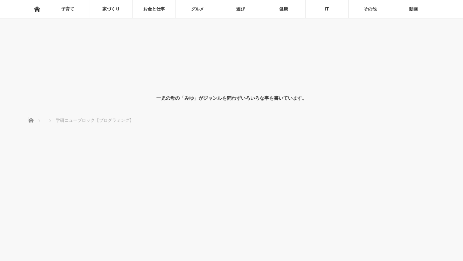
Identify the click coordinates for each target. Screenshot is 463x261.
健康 (283, 9)
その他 (370, 9)
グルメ (197, 9)
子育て (67, 9)
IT (327, 9)
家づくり (111, 9)
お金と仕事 (154, 9)
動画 (413, 9)
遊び (240, 9)
